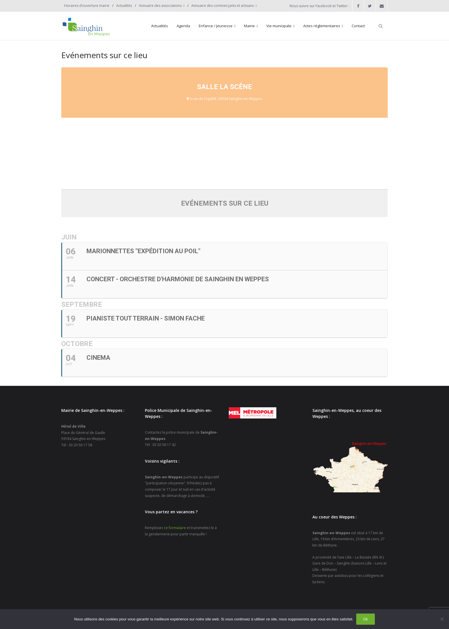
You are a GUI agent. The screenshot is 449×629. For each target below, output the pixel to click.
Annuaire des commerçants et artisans (222, 5)
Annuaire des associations (160, 5)
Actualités (124, 5)
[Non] (442, 619)
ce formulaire (175, 527)
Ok (365, 619)
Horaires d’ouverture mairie (86, 5)
